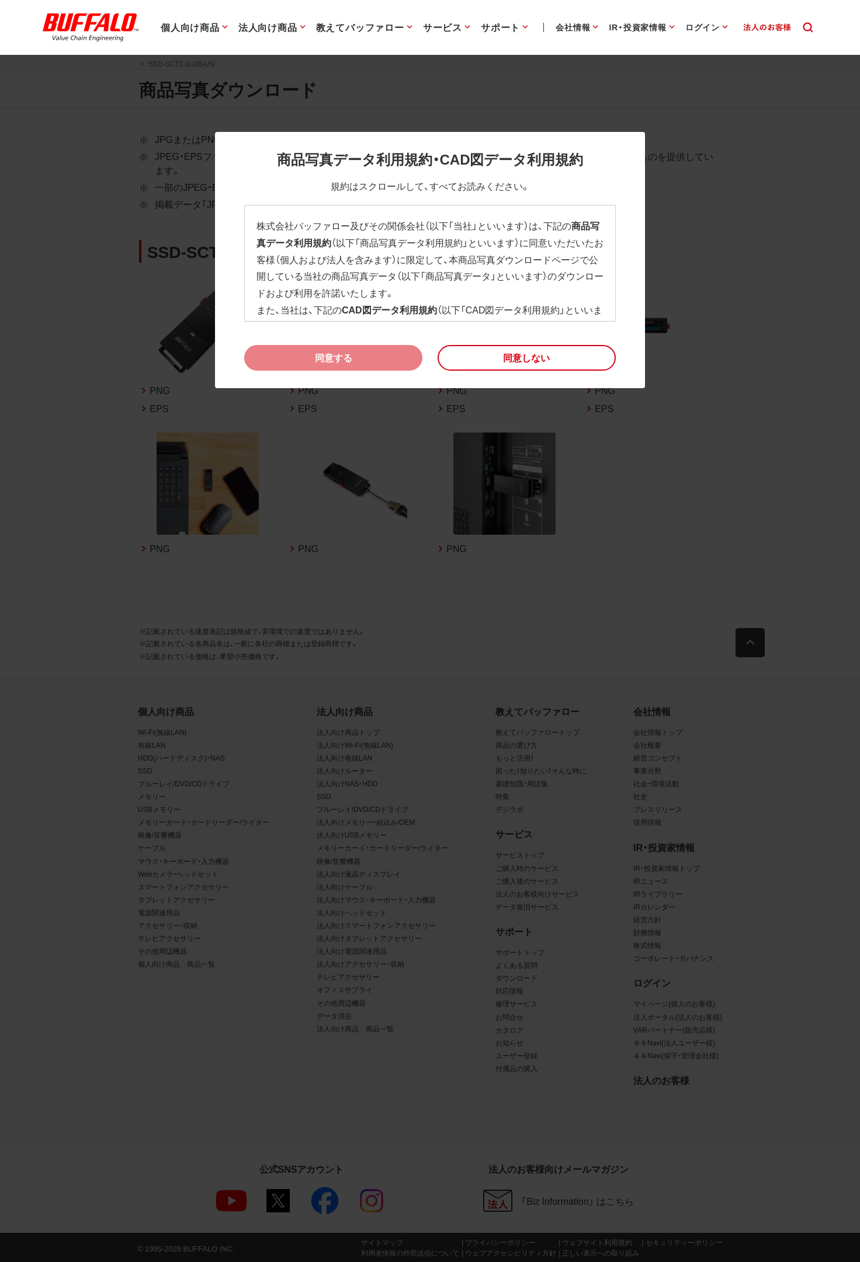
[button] (527, 358)
